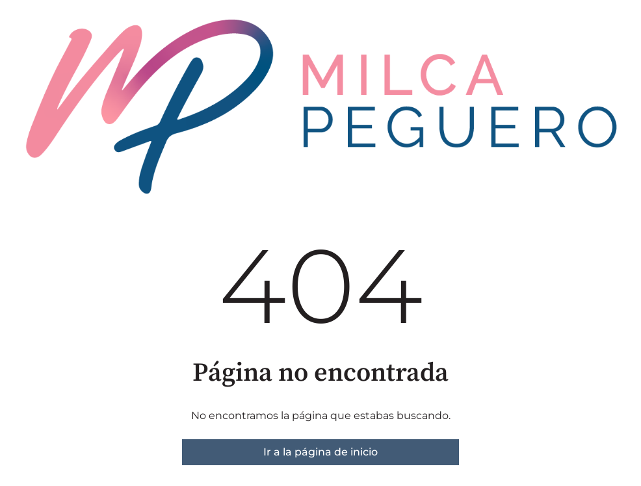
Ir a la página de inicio (320, 452)
